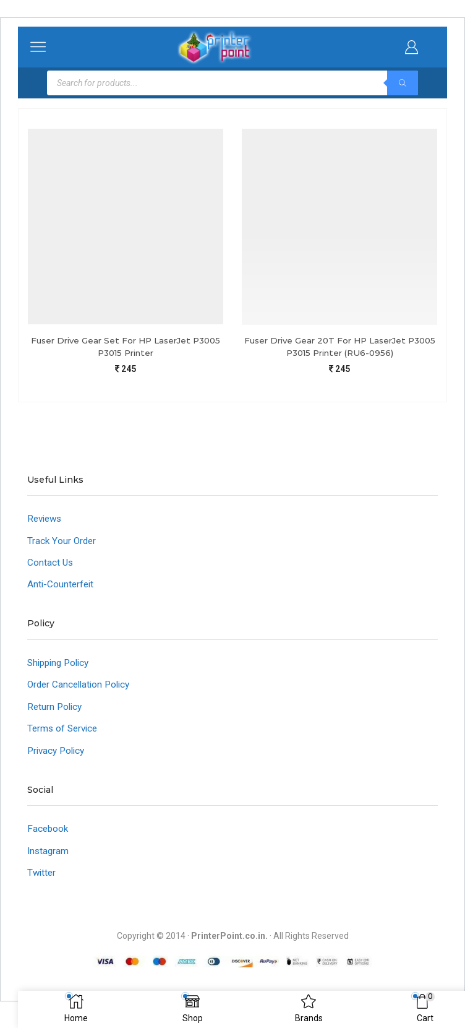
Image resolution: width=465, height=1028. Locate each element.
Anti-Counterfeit (61, 588)
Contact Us (50, 565)
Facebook (48, 836)
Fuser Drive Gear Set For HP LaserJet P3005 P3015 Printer (125, 347)
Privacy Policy (58, 757)
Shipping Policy (61, 667)
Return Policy (56, 712)
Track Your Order (62, 542)
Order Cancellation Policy (81, 690)
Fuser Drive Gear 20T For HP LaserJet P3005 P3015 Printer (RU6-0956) (339, 347)
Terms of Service (64, 735)
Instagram (48, 859)
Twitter (42, 882)
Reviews (46, 520)
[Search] (402, 83)
